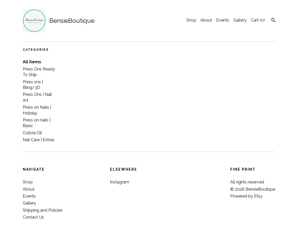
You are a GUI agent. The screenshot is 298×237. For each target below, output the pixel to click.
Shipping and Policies (43, 210)
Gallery (240, 20)
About (206, 20)
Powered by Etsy (246, 196)
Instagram (119, 182)
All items (32, 61)
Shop (191, 20)
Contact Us (33, 217)
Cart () (258, 20)
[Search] (273, 21)
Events (222, 20)
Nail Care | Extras (38, 139)
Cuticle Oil (32, 132)
